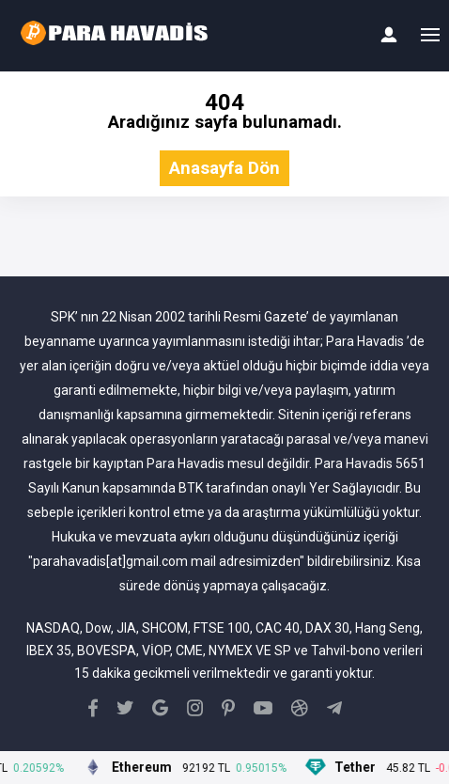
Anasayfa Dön (224, 169)
